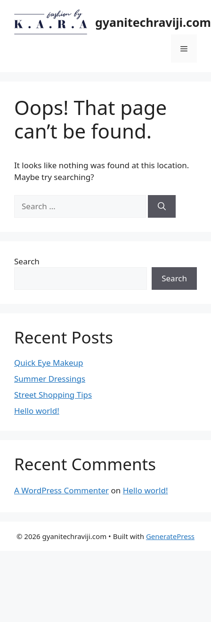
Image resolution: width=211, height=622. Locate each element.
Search (27, 261)
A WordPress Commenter (61, 490)
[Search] (162, 206)
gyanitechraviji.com (153, 22)
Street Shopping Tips (53, 394)
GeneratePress (170, 536)
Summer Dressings (49, 378)
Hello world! (36, 410)
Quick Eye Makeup (48, 362)
